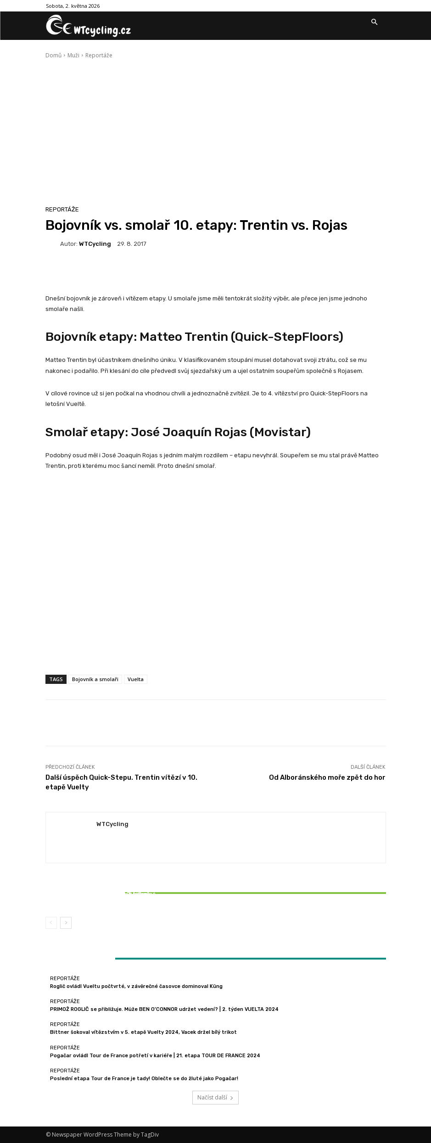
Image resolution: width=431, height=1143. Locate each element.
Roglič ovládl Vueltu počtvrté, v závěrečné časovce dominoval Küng (136, 986)
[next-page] (66, 923)
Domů (53, 55)
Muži (73, 55)
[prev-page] (51, 923)
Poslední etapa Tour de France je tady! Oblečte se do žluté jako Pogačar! (144, 1079)
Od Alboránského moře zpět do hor (327, 777)
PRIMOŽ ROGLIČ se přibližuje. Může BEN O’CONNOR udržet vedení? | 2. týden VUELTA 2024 (164, 1009)
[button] (375, 22)
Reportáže (98, 55)
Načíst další (215, 1097)
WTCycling (95, 244)
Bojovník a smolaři (95, 679)
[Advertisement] (215, 128)
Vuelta (136, 679)
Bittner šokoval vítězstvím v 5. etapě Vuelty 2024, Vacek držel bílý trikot (102, 897)
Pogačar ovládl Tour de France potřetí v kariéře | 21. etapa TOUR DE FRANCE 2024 (155, 1056)
